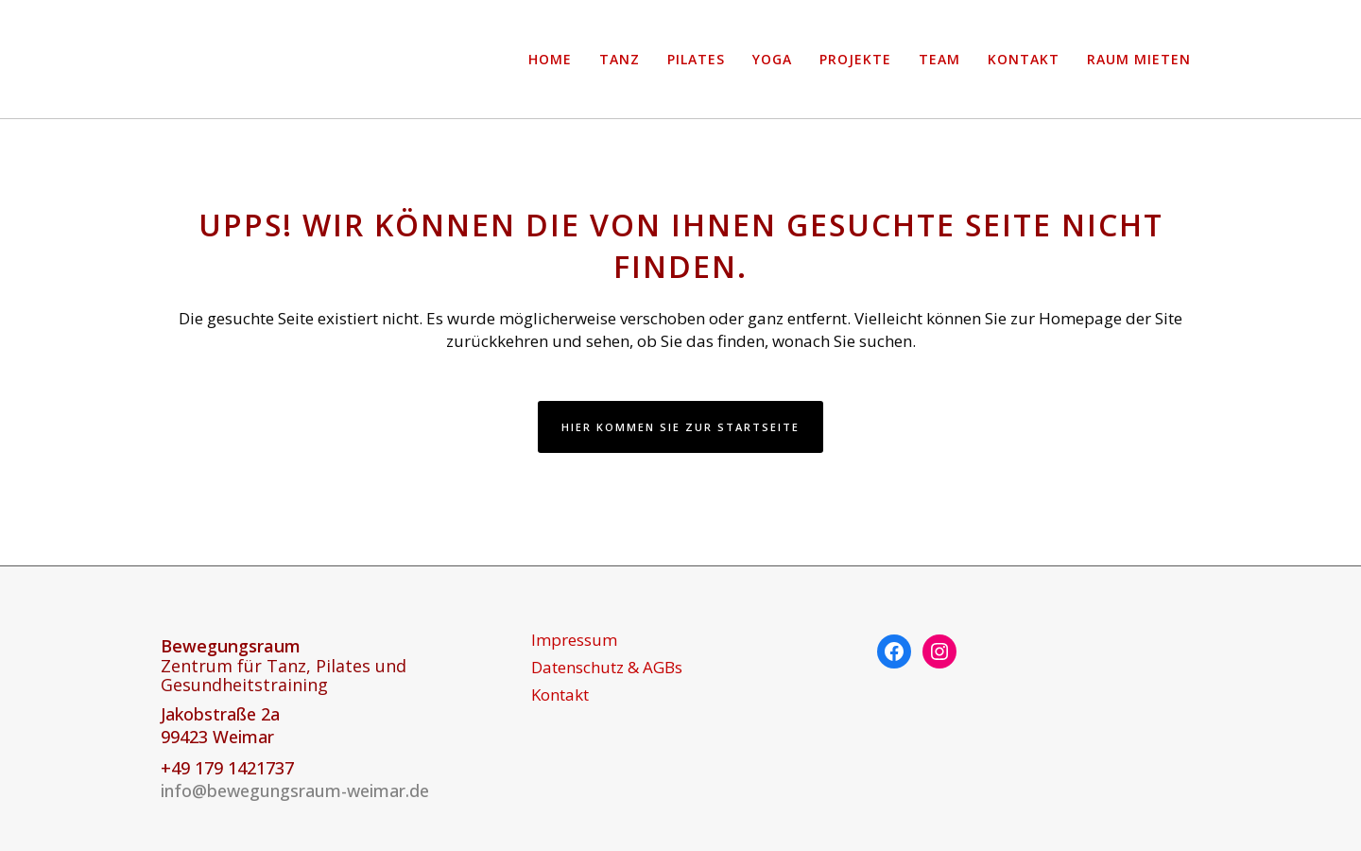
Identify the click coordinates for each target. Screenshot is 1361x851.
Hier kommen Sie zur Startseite (680, 427)
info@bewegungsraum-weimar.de (295, 790)
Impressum (574, 640)
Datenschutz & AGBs (606, 667)
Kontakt (560, 695)
